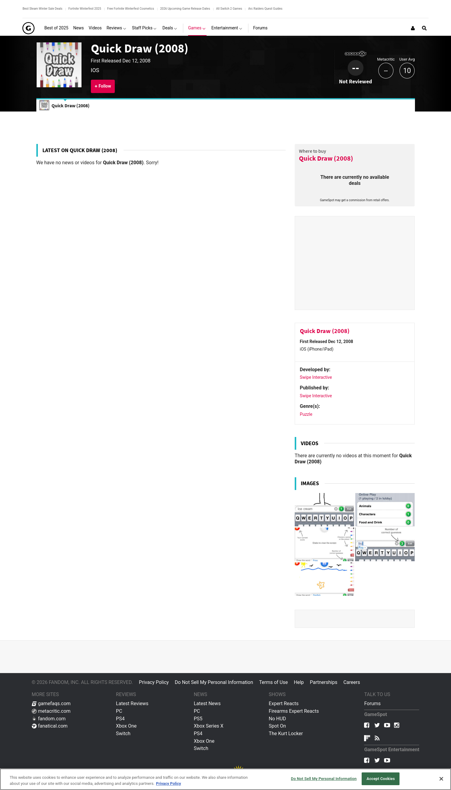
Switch (123, 733)
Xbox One (126, 726)
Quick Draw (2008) (139, 48)
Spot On (277, 726)
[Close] (441, 778)
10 (407, 71)
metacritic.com (51, 711)
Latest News (207, 703)
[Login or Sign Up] (412, 28)
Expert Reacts (283, 703)
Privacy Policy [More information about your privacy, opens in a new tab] (168, 783)
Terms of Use (273, 682)
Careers (351, 682)
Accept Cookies (380, 778)
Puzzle (306, 414)
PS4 (120, 719)
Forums (372, 703)
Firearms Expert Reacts (294, 711)
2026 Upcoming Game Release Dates (185, 8)
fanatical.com (50, 726)
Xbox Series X (209, 726)
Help (299, 682)
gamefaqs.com (51, 703)
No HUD (277, 719)
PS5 (198, 719)
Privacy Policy (154, 682)
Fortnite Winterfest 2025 (84, 8)
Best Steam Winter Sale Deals (42, 8)
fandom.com (49, 719)
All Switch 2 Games (229, 8)
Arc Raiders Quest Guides (265, 8)
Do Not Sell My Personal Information (214, 682)
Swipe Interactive (316, 377)
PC (119, 711)
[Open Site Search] (424, 28)
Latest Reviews (132, 703)
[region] (225, 779)
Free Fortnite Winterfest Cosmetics (130, 8)
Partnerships (323, 682)
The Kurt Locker (286, 733)
